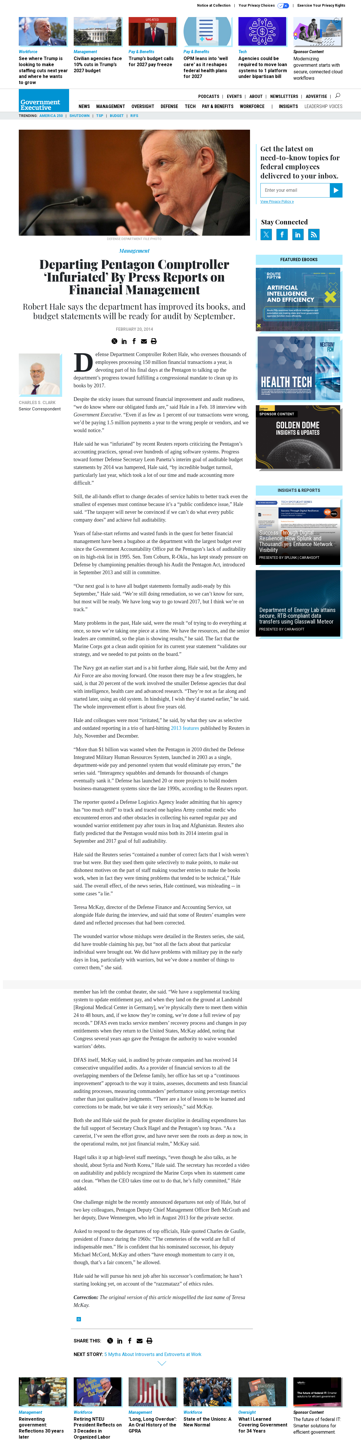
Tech (190, 106)
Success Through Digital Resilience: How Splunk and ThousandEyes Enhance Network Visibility (296, 541)
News (84, 106)
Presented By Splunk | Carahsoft (289, 558)
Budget (117, 116)
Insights (288, 106)
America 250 (51, 116)
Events (234, 96)
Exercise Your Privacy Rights (321, 5)
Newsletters (284, 96)
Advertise (316, 96)
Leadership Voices (324, 106)
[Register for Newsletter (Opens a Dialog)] (336, 190)
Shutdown (79, 116)
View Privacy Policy (277, 202)
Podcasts (208, 96)
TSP (99, 116)
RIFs (134, 116)
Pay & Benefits (218, 106)
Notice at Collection (213, 5)
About (256, 96)
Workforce (253, 106)
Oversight (143, 106)
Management (110, 106)
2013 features (185, 728)
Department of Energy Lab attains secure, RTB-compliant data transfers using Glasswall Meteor (297, 616)
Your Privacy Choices (264, 5)
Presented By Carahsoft (281, 629)
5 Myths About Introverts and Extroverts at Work (152, 1354)
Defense (169, 106)
